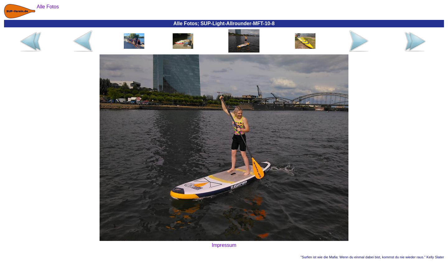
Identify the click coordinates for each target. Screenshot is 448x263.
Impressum (224, 245)
